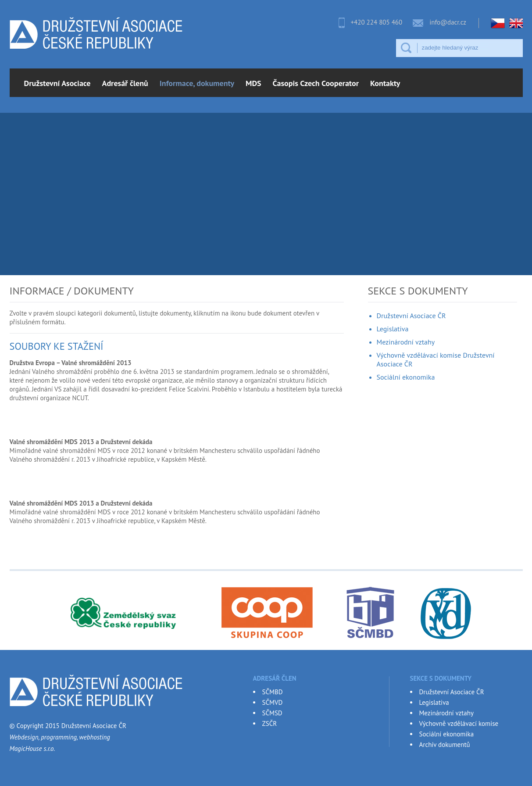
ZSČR (269, 723)
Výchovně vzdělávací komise (459, 723)
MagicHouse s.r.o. (32, 748)
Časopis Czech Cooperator (316, 83)
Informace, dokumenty (197, 83)
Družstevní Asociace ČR (411, 315)
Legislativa (393, 328)
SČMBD (272, 692)
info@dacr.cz (447, 22)
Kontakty (385, 83)
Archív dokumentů (444, 744)
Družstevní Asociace (57, 83)
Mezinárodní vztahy (406, 341)
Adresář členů (125, 83)
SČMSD (272, 713)
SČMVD (272, 702)
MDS (253, 83)
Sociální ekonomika (406, 377)
